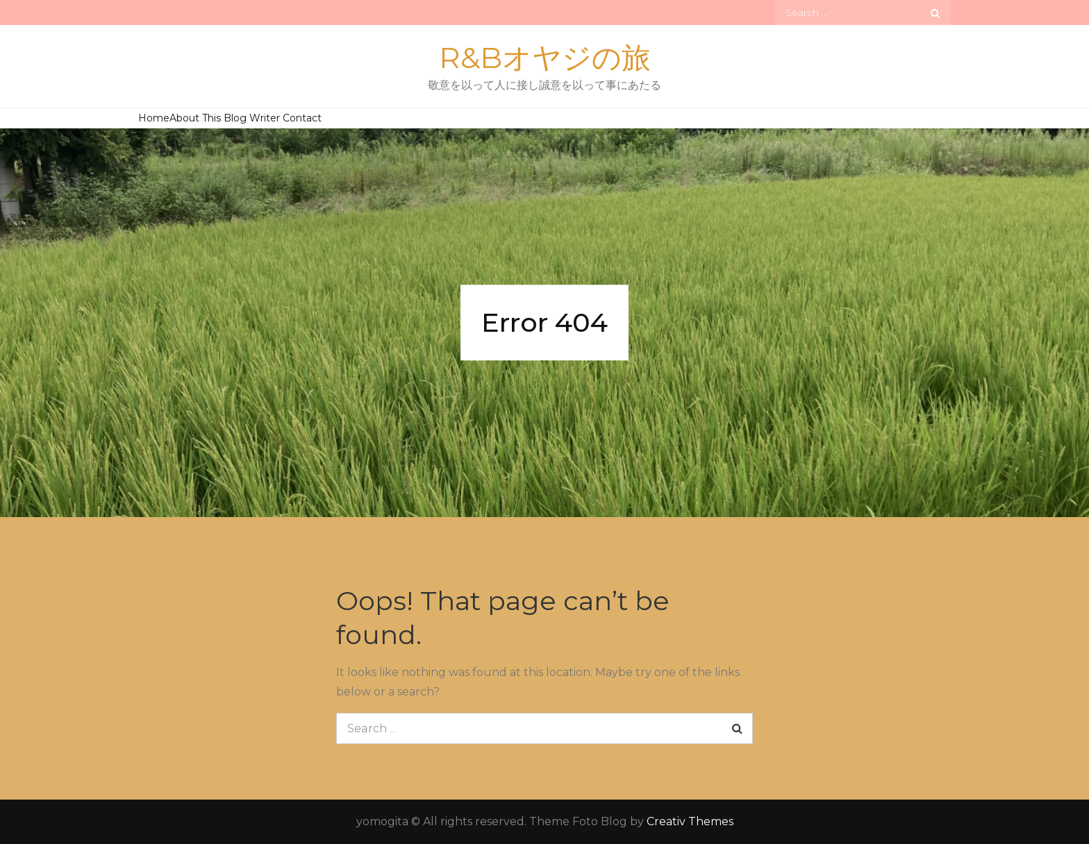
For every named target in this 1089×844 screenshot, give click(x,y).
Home (153, 118)
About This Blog (208, 118)
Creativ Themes (690, 821)
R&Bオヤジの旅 (545, 58)
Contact (302, 118)
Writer (264, 118)
